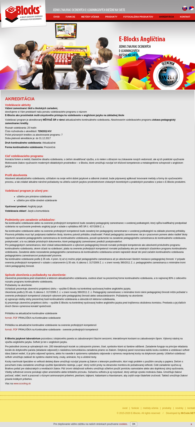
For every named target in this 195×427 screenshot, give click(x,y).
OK (134, 424)
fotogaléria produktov (138, 17)
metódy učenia (90, 17)
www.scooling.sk (22, 383)
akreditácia (166, 17)
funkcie (70, 17)
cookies (123, 424)
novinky (179, 408)
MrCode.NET (188, 413)
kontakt (185, 17)
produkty (111, 17)
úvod (56, 17)
